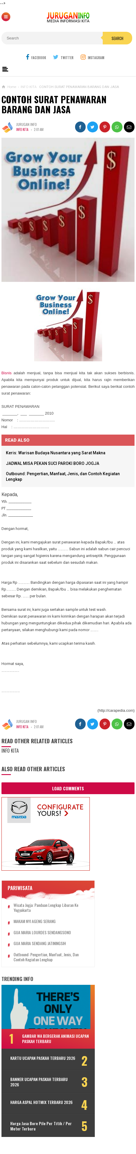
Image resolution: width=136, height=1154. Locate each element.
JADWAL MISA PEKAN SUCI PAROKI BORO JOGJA (52, 463)
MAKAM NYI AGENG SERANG (35, 921)
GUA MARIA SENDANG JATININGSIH (40, 943)
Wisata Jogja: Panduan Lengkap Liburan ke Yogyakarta (46, 908)
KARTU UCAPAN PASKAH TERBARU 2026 (38, 1060)
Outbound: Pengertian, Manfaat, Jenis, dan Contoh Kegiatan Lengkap (46, 957)
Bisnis (6, 373)
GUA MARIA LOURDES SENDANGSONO (42, 932)
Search (117, 38)
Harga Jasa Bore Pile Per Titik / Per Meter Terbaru (41, 1130)
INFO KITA (22, 129)
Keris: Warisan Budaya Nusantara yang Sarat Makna (55, 452)
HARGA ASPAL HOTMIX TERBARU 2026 (36, 1106)
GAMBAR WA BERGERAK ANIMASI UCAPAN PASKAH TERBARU (48, 1038)
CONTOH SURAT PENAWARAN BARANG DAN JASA (54, 104)
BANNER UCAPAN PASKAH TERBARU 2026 (39, 1083)
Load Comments (68, 788)
